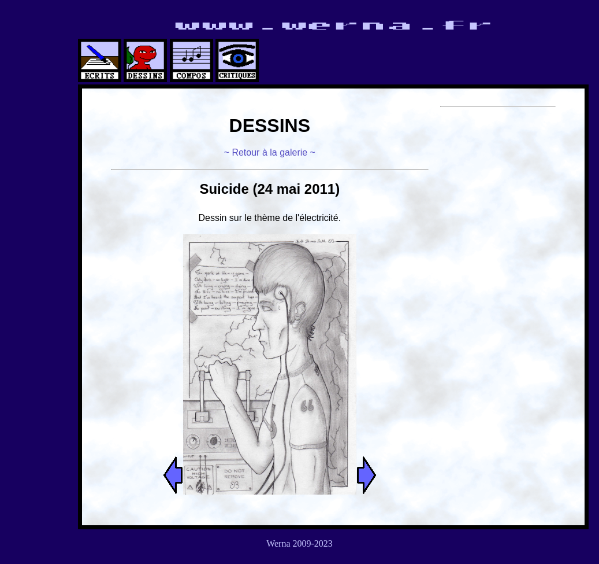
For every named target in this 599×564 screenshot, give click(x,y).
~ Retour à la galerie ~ (269, 152)
